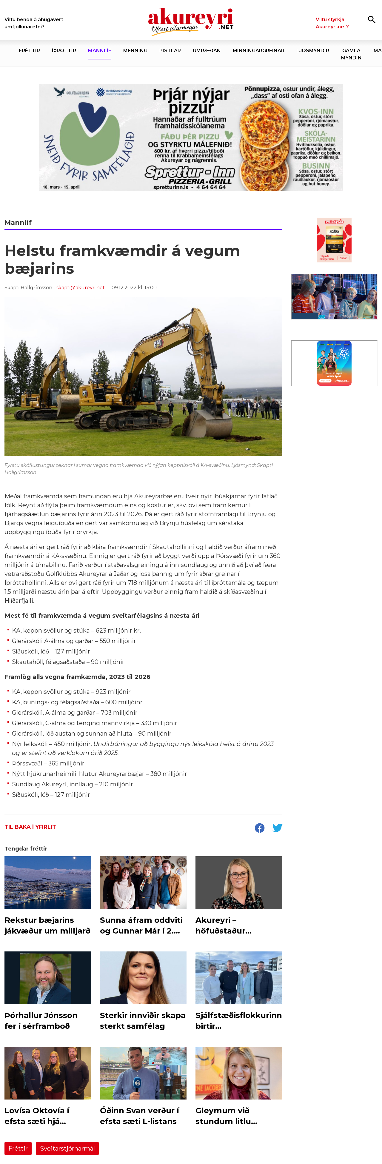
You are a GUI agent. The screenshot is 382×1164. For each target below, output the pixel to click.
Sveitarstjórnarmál (67, 1148)
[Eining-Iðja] (334, 439)
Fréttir (18, 1148)
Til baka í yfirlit (30, 827)
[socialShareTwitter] (277, 828)
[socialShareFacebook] (259, 828)
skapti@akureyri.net (80, 287)
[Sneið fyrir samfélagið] (191, 137)
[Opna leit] (372, 19)
